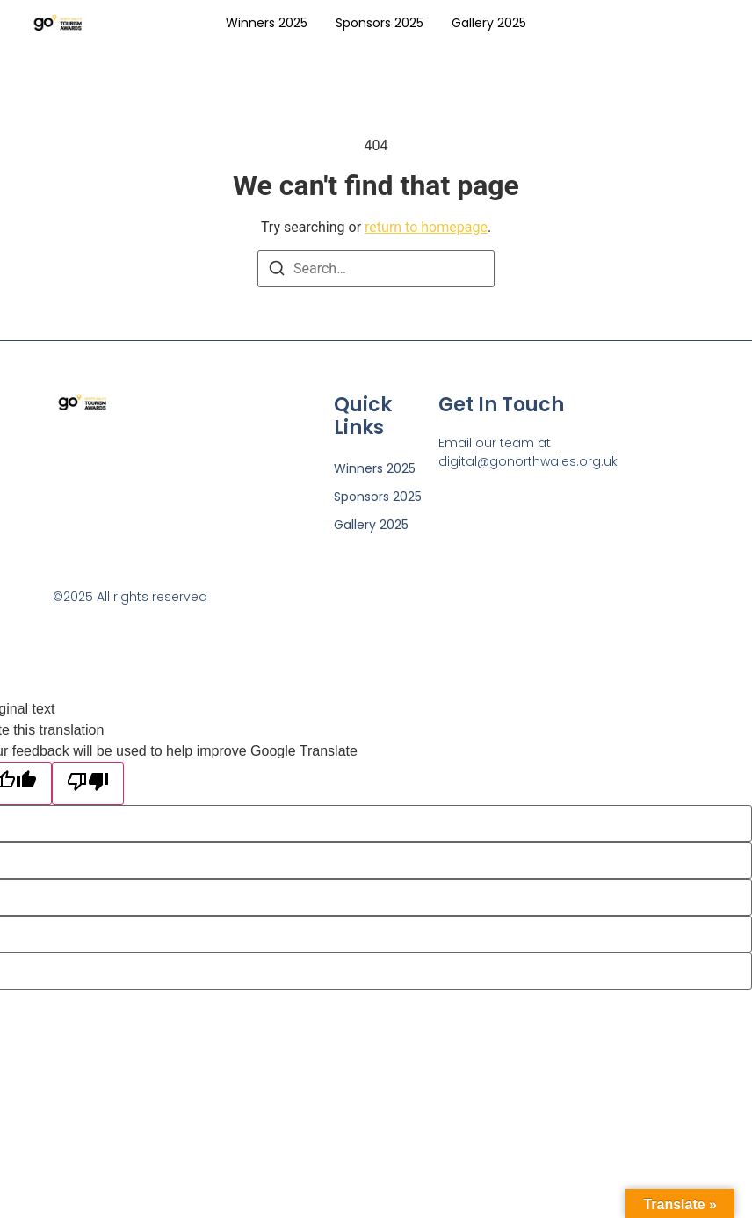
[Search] (277, 271)
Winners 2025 (266, 23)
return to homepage (426, 227)
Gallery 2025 (489, 23)
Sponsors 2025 (379, 23)
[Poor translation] (88, 783)
